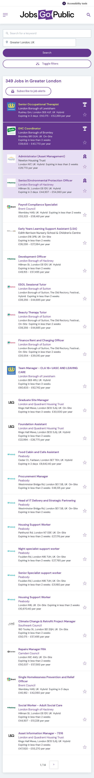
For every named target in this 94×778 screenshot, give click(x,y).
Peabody (24, 456)
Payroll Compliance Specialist (38, 204)
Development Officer (32, 256)
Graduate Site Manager (33, 400)
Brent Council (26, 209)
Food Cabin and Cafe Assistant (38, 452)
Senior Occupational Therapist (38, 104)
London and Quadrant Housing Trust (41, 404)
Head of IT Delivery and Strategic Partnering (47, 500)
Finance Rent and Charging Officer (41, 340)
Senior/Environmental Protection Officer (45, 180)
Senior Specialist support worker (39, 573)
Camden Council (28, 653)
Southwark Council (30, 625)
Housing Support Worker (34, 524)
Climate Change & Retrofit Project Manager (46, 621)
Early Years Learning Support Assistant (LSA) (47, 229)
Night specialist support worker (38, 549)
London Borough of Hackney (36, 184)
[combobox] (47, 33)
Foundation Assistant (32, 424)
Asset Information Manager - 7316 (40, 733)
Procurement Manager (33, 476)
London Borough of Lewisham (36, 108)
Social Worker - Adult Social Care (40, 705)
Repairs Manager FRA (32, 649)
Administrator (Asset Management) (41, 156)
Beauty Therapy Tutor (32, 312)
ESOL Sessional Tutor (32, 284)
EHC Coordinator (29, 128)
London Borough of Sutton (34, 288)
